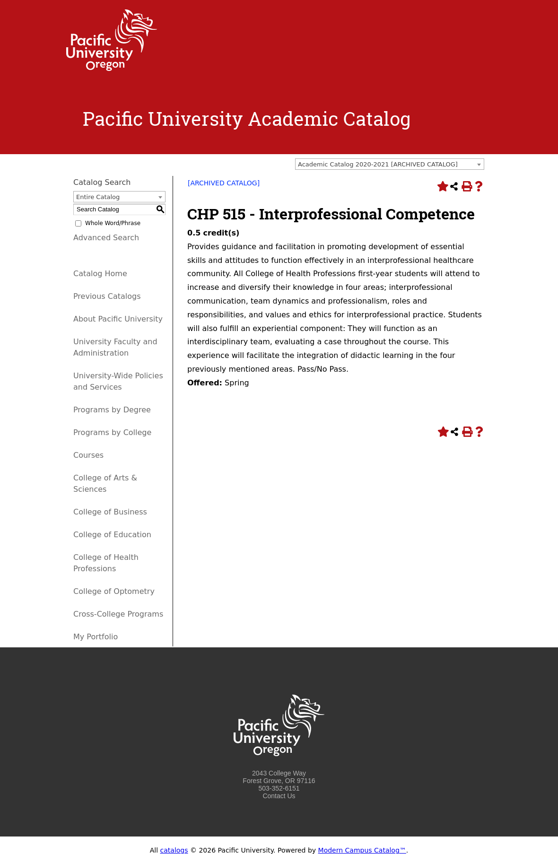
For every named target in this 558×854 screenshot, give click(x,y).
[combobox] (389, 164)
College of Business (110, 511)
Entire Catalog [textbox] (98, 196)
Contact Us (278, 796)
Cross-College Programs (118, 614)
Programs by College (112, 432)
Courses (88, 455)
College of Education (112, 534)
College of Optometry (114, 591)
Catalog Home (100, 273)
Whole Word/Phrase (112, 223)
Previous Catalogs (106, 296)
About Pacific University (118, 318)
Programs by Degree (112, 409)
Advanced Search (106, 237)
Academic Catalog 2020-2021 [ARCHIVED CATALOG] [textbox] (378, 164)
